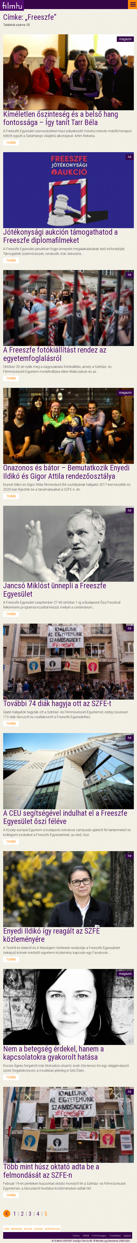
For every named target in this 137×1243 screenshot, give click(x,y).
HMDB (86, 1235)
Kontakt (38, 1229)
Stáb (6, 1229)
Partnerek (16, 1229)
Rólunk (28, 1229)
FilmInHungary (99, 1235)
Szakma (127, 1235)
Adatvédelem (52, 1229)
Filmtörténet (115, 1235)
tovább (11, 142)
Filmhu (76, 1235)
